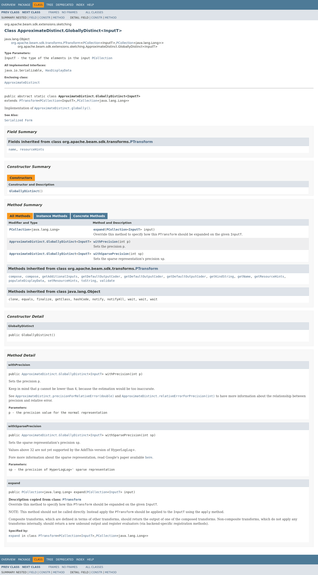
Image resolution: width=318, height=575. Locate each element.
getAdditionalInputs (60, 276)
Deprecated (65, 4)
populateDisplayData (26, 280)
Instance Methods (51, 216)
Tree (49, 4)
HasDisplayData (58, 70)
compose (15, 276)
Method (59, 17)
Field (33, 17)
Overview (8, 4)
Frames (54, 12)
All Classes (94, 12)
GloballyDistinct (24, 191)
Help (90, 4)
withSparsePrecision (111, 254)
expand (99, 229)
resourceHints (32, 149)
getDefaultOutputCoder (100, 276)
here (148, 457)
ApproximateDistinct (22, 82)
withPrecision (105, 241)
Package (24, 4)
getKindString (222, 276)
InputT (134, 229)
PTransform (28, 100)
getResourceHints (269, 276)
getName (244, 276)
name (12, 149)
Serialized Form (18, 120)
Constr (44, 17)
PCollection (91, 43)
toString (88, 280)
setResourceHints (63, 280)
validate (107, 280)
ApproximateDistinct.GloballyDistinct (42, 241)
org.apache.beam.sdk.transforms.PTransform (45, 43)
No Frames (70, 12)
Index (80, 4)
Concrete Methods (89, 216)
